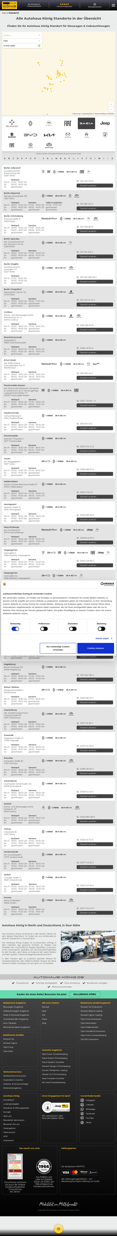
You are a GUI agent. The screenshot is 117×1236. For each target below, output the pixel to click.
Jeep (44, 1023)
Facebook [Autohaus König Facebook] (88, 1133)
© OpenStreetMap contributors (103, 114)
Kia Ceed (7, 1083)
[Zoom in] (111, 104)
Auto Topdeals (9, 1023)
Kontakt (7, 1131)
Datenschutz (9, 1152)
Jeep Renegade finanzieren (93, 1063)
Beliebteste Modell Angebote (95, 1003)
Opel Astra (8, 1051)
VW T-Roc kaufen (89, 1092)
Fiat (43, 1015)
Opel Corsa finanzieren (91, 1019)
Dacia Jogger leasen (90, 1055)
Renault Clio (8, 1039)
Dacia (44, 1019)
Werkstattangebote (12, 1107)
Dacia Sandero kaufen (91, 1051)
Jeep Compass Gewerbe (53, 1099)
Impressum (8, 1160)
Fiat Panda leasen (89, 1043)
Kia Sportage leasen (90, 1088)
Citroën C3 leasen (89, 1100)
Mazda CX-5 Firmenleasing (54, 1095)
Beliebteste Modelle (13, 1035)
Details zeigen (102, 638)
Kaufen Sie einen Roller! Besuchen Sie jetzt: (42, 994)
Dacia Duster (9, 1059)
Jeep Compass (10, 1067)
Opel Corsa (8, 1047)
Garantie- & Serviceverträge (15, 1103)
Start (4, 13)
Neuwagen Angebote (13, 1007)
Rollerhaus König (85, 994)
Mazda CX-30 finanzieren (92, 1096)
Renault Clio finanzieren (91, 1007)
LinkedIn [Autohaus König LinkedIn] (87, 1124)
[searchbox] (21, 35)
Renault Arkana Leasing (91, 1011)
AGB (5, 1156)
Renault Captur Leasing (91, 1015)
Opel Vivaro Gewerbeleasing (55, 1075)
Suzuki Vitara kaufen (90, 1067)
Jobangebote (9, 1148)
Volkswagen (47, 1055)
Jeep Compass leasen (90, 1059)
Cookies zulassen (95, 648)
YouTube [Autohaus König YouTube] (87, 1137)
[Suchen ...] (39, 35)
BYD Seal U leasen (89, 1080)
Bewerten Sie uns (11, 1144)
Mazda (45, 1039)
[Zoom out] (111, 109)
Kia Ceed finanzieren (90, 1084)
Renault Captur (10, 1043)
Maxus (45, 1059)
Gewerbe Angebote (52, 1071)
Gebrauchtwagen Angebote (16, 1011)
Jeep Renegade (10, 1071)
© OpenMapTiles (87, 114)
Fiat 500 (7, 1055)
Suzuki (45, 1027)
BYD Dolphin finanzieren (92, 1076)
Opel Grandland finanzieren (93, 1031)
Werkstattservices (12, 1091)
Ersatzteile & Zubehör (13, 1099)
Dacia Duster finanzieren (92, 1047)
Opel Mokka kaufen (89, 1027)
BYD (44, 1031)
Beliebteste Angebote (14, 1003)
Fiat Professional (49, 1051)
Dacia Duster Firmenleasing (54, 1079)
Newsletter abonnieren (13, 1140)
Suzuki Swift (8, 1079)
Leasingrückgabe (11, 1123)
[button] (112, 5)
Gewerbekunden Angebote (15, 1019)
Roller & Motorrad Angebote (16, 1015)
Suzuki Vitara (9, 1075)
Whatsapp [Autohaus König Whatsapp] (88, 1128)
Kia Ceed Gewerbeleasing (53, 1104)
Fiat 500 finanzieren (90, 1039)
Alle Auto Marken (50, 1003)
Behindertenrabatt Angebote (16, 1027)
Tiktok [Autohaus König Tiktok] (86, 1142)
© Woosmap (76, 114)
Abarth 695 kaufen (89, 1104)
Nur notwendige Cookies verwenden (58, 648)
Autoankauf (8, 1119)
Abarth (45, 1047)
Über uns (7, 1136)
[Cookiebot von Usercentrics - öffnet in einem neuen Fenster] (102, 584)
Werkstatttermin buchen (14, 1095)
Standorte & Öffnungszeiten (16, 1127)
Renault (45, 1007)
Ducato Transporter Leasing (54, 1091)
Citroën (45, 1043)
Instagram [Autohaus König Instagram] (88, 1119)
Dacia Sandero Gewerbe (53, 1083)
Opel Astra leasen (88, 1023)
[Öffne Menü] (58, 1228)
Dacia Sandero (10, 1063)
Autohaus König (11, 1115)
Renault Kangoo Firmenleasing (56, 1087)
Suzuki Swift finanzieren (91, 1072)
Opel (44, 1011)
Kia (43, 1035)
